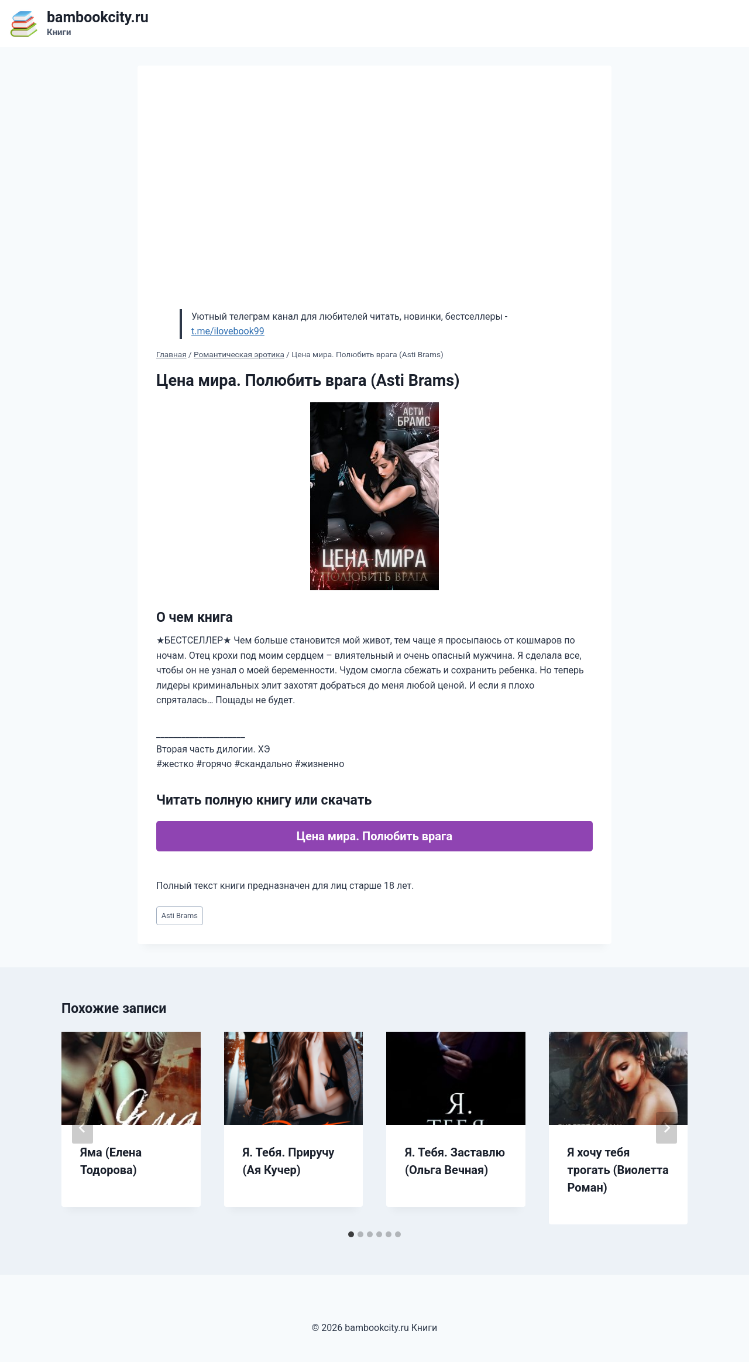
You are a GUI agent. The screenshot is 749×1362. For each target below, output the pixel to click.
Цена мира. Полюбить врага (374, 836)
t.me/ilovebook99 (227, 331)
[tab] (351, 1234)
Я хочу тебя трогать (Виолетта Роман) (618, 1170)
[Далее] (666, 1128)
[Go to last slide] (82, 1128)
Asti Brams (180, 915)
